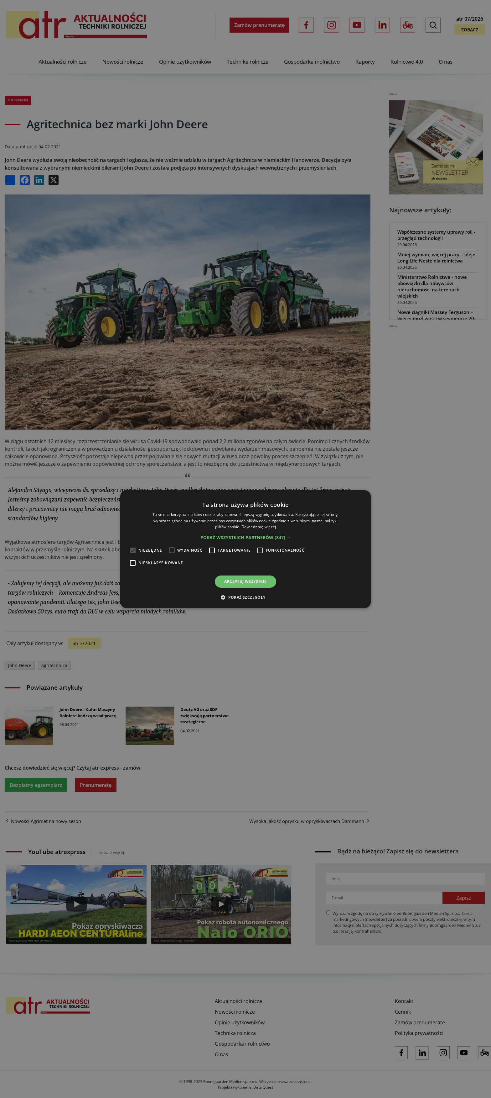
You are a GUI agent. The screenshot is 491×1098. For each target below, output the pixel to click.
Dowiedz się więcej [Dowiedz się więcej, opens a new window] (258, 526)
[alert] (245, 549)
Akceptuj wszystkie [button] (245, 581)
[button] (245, 537)
